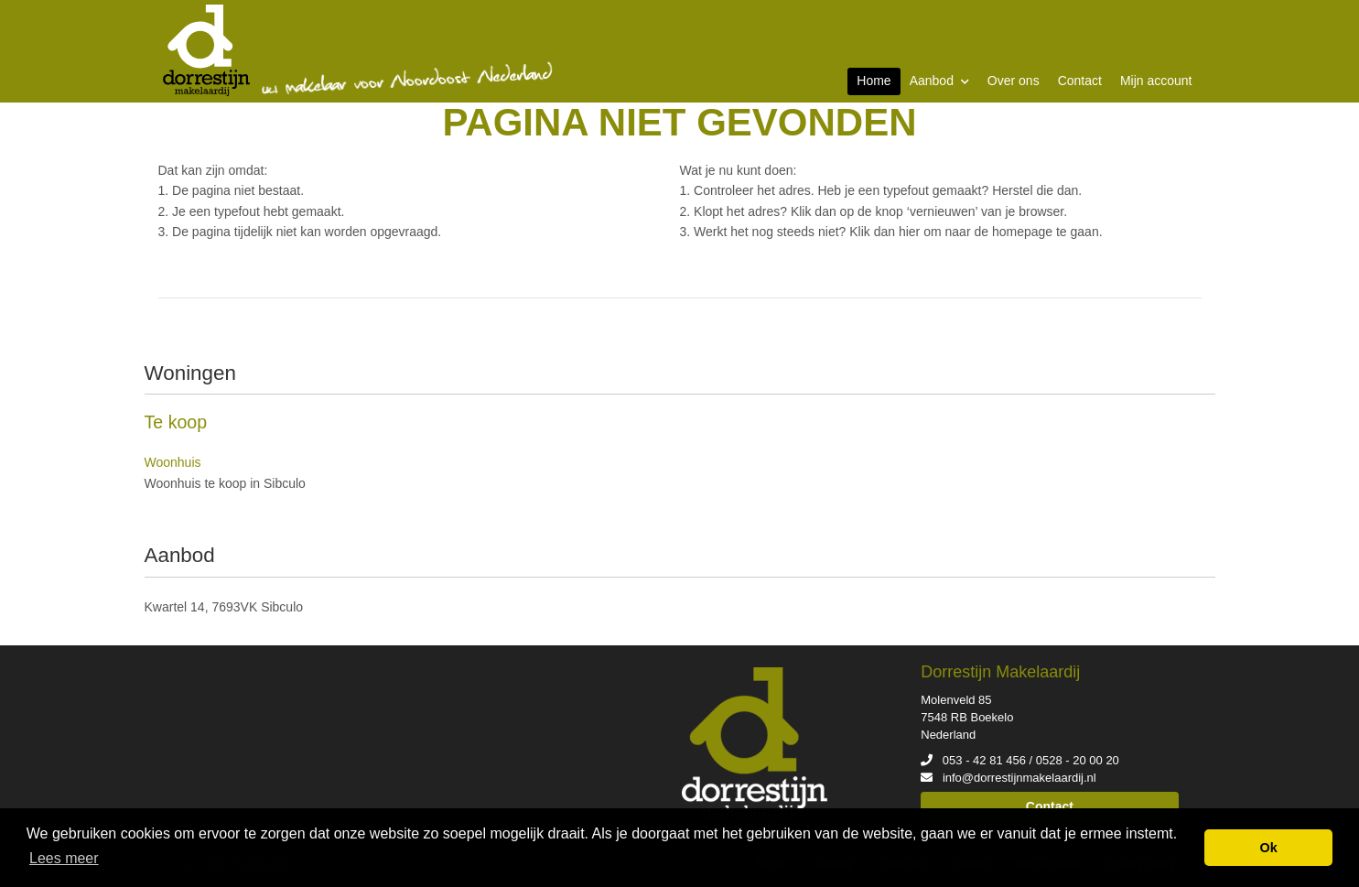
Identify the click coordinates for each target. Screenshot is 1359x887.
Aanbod (939, 80)
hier (909, 231)
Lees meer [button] (64, 858)
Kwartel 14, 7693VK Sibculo (224, 607)
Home (873, 80)
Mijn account (1156, 80)
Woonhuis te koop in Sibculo (225, 483)
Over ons (1013, 80)
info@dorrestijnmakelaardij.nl (1019, 777)
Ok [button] (1269, 847)
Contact (1080, 80)
